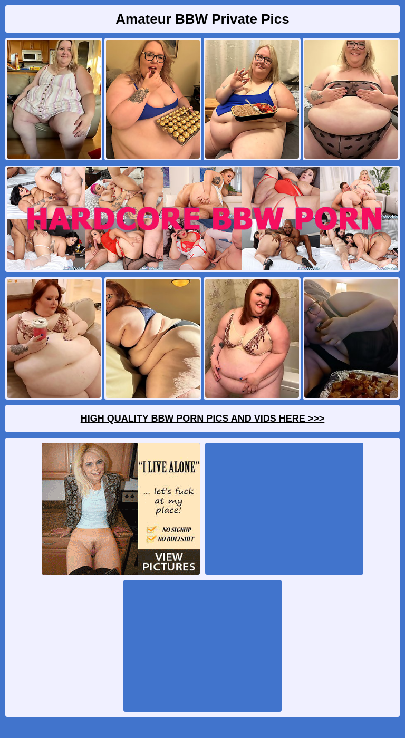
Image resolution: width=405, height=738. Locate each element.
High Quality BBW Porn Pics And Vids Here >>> (203, 418)
